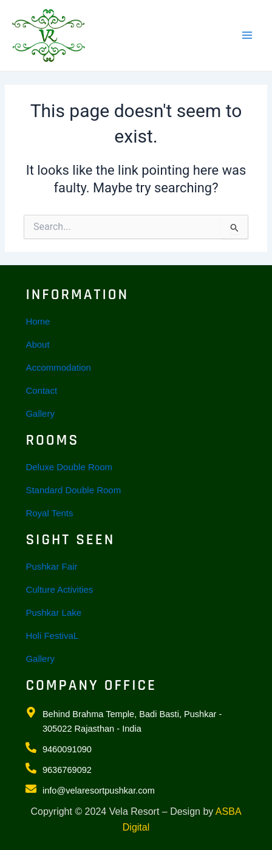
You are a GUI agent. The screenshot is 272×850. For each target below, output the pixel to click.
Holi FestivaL (51, 635)
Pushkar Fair (51, 566)
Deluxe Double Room (68, 467)
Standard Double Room (73, 490)
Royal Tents (49, 513)
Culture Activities (59, 589)
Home (37, 321)
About (37, 344)
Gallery (40, 413)
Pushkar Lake (53, 612)
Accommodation (58, 367)
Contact (41, 390)
